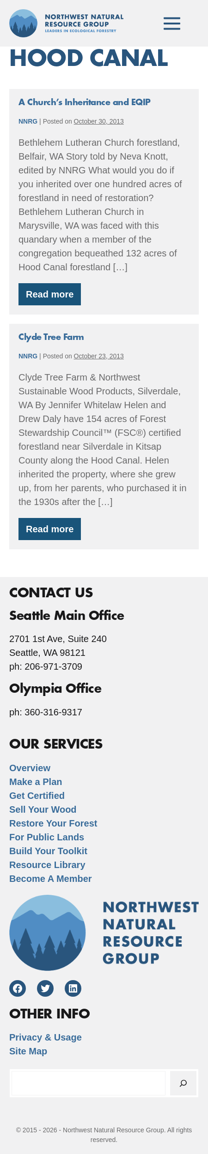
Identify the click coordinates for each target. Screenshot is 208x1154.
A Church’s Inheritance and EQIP (84, 102)
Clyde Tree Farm (51, 337)
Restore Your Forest (53, 823)
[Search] (183, 1083)
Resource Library (47, 865)
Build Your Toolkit (48, 851)
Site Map (28, 1051)
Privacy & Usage (45, 1037)
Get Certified (37, 796)
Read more (53, 297)
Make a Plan (35, 782)
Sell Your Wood (43, 809)
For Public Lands (46, 837)
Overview (29, 768)
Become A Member (50, 879)
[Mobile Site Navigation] (172, 23)
